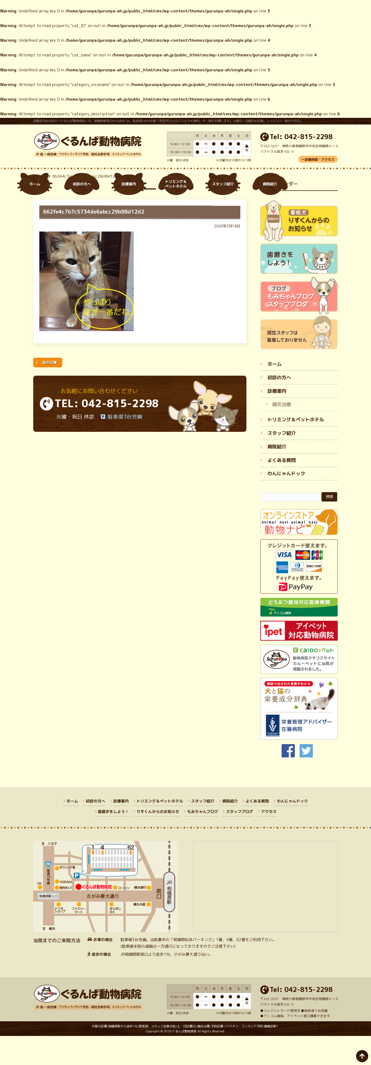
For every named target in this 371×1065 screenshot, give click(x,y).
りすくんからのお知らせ (157, 840)
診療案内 (276, 419)
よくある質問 (281, 488)
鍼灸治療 (281, 433)
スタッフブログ (239, 840)
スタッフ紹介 (281, 462)
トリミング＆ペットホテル (295, 448)
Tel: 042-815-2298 (301, 136)
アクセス (268, 840)
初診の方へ (279, 406)
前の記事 (49, 391)
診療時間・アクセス (319, 159)
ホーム (40, 205)
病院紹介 (276, 475)
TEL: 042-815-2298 (107, 432)
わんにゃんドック (286, 502)
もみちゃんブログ (202, 840)
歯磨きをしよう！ (112, 840)
